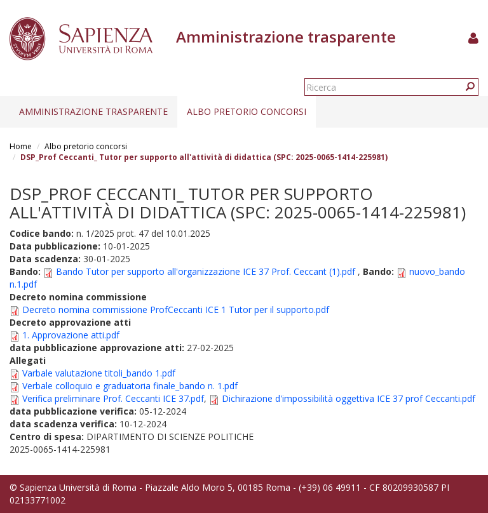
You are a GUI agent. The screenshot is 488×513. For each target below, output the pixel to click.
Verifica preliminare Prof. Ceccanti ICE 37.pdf (113, 398)
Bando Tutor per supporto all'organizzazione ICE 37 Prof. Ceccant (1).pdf (205, 271)
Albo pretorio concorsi (246, 111)
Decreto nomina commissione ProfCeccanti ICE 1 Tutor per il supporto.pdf (175, 309)
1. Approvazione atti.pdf (70, 335)
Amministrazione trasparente (93, 111)
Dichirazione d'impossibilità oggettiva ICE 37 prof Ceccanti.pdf (348, 398)
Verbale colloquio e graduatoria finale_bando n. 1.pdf (130, 386)
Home (21, 146)
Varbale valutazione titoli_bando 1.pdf (98, 373)
